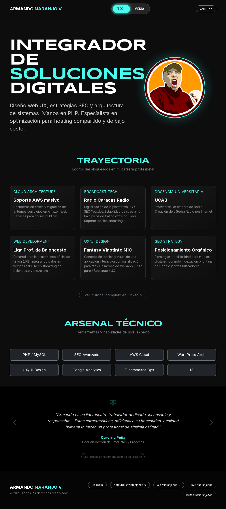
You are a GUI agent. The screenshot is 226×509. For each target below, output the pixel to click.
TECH (121, 9)
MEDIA (139, 9)
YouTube (206, 9)
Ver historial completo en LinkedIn (113, 295)
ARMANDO (36, 8)
